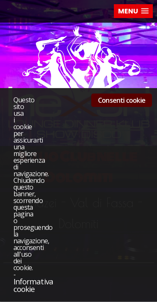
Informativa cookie (33, 285)
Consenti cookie (121, 100)
